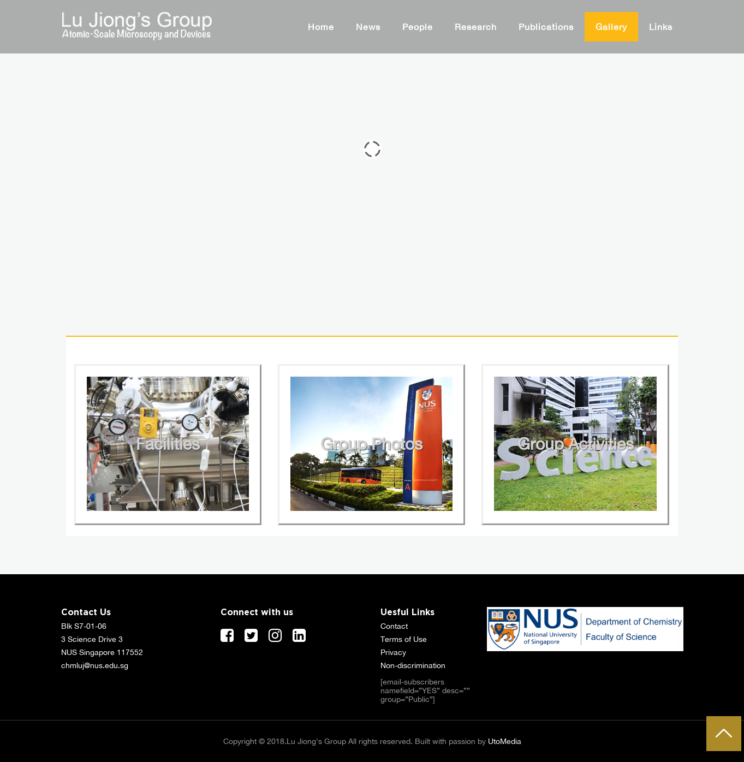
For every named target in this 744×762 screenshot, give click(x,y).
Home (321, 27)
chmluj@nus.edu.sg (94, 665)
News (368, 27)
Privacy (393, 652)
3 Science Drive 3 (92, 639)
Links (660, 27)
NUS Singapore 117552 (102, 652)
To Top (723, 733)
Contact (394, 626)
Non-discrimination (412, 665)
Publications (546, 27)
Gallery (611, 27)
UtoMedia (504, 741)
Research (476, 27)
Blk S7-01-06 (83, 626)
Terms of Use (403, 639)
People (417, 27)
